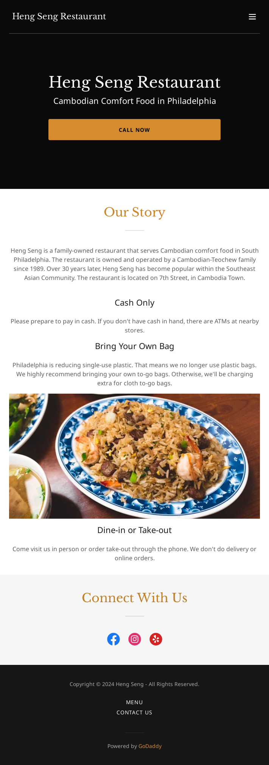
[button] (252, 16)
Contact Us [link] (135, 712)
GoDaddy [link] (150, 746)
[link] (59, 17)
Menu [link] (134, 702)
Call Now (134, 129)
